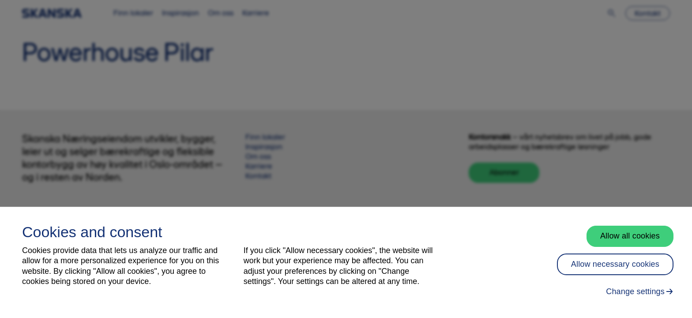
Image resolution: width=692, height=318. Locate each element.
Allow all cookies (630, 235)
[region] (346, 262)
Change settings (635, 291)
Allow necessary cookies (615, 264)
